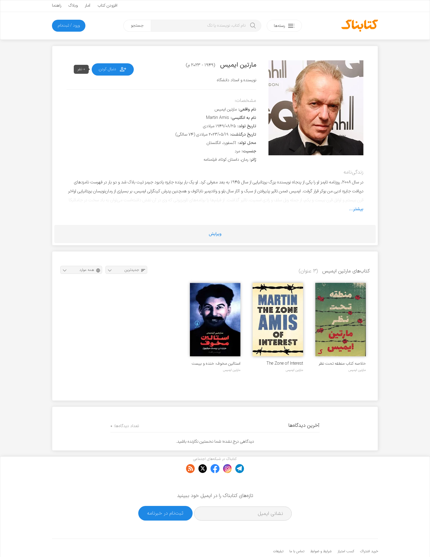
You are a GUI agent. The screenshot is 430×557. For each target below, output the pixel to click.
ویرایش (215, 234)
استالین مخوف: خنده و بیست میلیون (216, 363)
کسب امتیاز (345, 533)
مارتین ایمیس (357, 370)
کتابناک (346, 542)
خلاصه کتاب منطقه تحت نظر (342, 363)
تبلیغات (278, 533)
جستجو (137, 25)
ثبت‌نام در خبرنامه (165, 494)
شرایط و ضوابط (320, 533)
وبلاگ (73, 5)
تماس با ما (296, 533)
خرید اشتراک (369, 533)
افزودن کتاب (107, 5)
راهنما (56, 5)
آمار (87, 5)
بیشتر (358, 209)
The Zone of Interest (284, 363)
